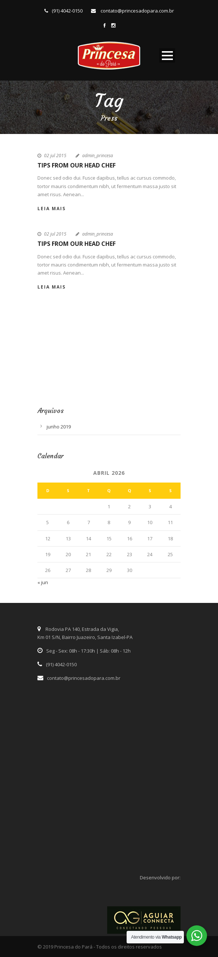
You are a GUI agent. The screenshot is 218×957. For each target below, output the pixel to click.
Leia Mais (51, 208)
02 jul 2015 (55, 155)
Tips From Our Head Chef (76, 165)
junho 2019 (59, 426)
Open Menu (167, 55)
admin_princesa (97, 155)
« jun (42, 582)
